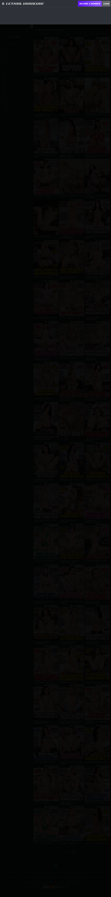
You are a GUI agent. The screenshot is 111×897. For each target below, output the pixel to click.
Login (106, 3)
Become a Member (89, 3)
